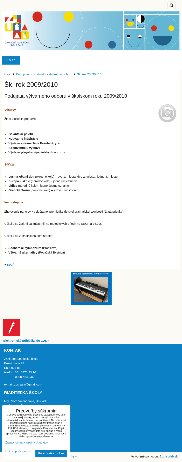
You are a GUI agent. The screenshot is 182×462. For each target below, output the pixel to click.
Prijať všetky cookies (51, 453)
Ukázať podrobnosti (17, 451)
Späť (10, 264)
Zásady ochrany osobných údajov (26, 442)
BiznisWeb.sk (169, 456)
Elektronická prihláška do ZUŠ (25, 340)
